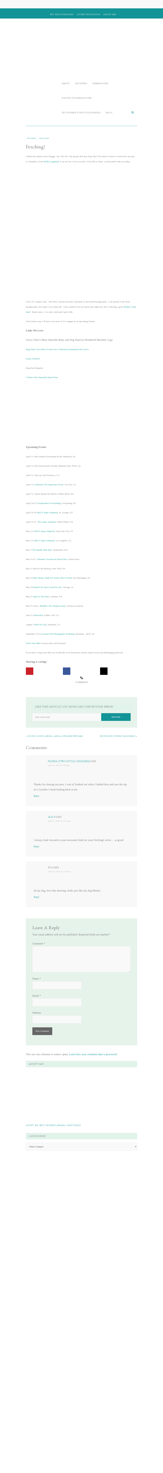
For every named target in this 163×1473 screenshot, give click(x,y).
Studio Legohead (51, 161)
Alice (51, 817)
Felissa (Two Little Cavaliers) (69, 761)
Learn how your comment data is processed (93, 1054)
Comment (38, 943)
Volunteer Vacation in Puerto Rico (52, 559)
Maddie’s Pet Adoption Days (53, 606)
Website (36, 1012)
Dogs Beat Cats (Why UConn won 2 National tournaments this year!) (57, 349)
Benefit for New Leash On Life (47, 587)
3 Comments (81, 682)
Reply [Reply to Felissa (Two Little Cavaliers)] (36, 796)
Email (36, 995)
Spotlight (44, 138)
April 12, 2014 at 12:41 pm (59, 821)
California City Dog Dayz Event (48, 484)
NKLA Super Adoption (44, 540)
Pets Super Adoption (47, 522)
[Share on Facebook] (66, 671)
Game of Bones (33, 358)
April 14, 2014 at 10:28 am (59, 871)
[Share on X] (104, 671)
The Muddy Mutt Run (42, 550)
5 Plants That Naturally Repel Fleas (42, 377)
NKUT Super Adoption (47, 512)
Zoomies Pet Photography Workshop (58, 634)
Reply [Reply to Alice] (36, 846)
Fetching (31, 138)
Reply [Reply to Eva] (36, 897)
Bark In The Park (41, 596)
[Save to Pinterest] (29, 671)
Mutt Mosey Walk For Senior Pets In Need (52, 578)
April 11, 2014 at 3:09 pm (59, 765)
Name (36, 978)
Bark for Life (41, 624)
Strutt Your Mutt (33, 643)
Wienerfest (38, 615)
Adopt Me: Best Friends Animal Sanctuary (53, 1125)
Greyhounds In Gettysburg (49, 503)
